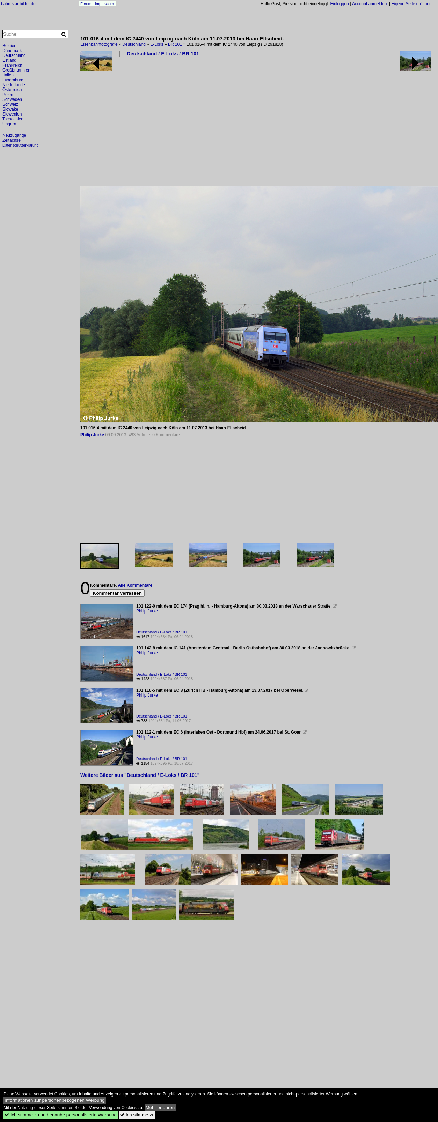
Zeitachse (11, 140)
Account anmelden (369, 3)
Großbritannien (16, 70)
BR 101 (175, 44)
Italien (8, 75)
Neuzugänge (14, 135)
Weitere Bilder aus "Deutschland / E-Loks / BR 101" (139, 775)
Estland (9, 60)
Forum (86, 4)
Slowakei (10, 109)
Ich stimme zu (137, 1114)
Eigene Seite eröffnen (411, 3)
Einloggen (339, 3)
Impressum (104, 4)
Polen (7, 94)
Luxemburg (12, 79)
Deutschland (134, 44)
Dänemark (12, 50)
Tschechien (12, 119)
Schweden (12, 99)
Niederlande (13, 84)
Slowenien (12, 114)
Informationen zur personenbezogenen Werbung (55, 1100)
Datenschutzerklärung (20, 145)
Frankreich (12, 65)
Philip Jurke (92, 434)
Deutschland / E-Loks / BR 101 (163, 54)
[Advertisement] (200, 124)
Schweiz (10, 104)
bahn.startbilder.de (18, 3)
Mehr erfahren (160, 1107)
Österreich (12, 89)
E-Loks (156, 44)
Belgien (9, 45)
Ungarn (9, 123)
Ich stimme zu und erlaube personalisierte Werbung (61, 1114)
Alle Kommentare (135, 585)
